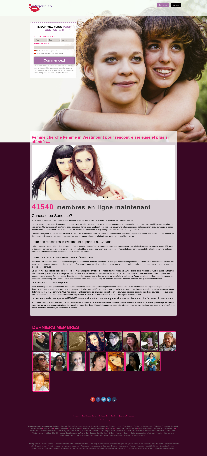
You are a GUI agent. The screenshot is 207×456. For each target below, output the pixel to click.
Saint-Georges (105, 431)
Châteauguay (119, 428)
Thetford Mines (37, 433)
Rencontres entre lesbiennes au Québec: (43, 426)
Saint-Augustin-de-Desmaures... (135, 435)
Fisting (132, 446)
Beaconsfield (65, 435)
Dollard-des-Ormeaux (98, 428)
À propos (76, 416)
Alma (113, 431)
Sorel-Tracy (62, 431)
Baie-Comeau (91, 433)
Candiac (159, 433)
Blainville (64, 428)
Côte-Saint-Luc (86, 431)
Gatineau (86, 426)
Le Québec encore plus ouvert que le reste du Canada (144, 444)
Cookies (113, 416)
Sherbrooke (103, 426)
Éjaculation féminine (167, 446)
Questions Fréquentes (126, 416)
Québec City (72, 426)
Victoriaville (142, 428)
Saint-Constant (71, 433)
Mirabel (159, 428)
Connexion (163, 5)
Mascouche (151, 428)
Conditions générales (89, 416)
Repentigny (166, 426)
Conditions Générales (56, 68)
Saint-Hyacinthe (74, 428)
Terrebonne (138, 426)
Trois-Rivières (127, 426)
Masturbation (123, 446)
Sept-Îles (47, 433)
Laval (80, 426)
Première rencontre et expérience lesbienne (63, 446)
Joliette (132, 433)
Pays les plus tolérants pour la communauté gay (106, 444)
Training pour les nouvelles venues (40, 444)
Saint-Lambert (102, 433)
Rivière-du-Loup (86, 435)
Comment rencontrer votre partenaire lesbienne (71, 444)
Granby (56, 428)
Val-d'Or (95, 431)
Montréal (63, 426)
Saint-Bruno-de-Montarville (154, 431)
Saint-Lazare (97, 435)
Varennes (119, 433)
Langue (176, 5)
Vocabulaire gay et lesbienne (165, 448)
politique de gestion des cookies (55, 70)
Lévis (119, 426)
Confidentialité (103, 416)
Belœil (126, 433)
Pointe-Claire (120, 431)
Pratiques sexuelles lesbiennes (41, 448)
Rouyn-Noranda (169, 428)
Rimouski (110, 428)
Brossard (174, 426)
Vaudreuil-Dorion (73, 431)
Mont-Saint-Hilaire (115, 435)
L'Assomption (141, 433)
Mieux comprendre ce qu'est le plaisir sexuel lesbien (99, 446)
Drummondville (36, 428)
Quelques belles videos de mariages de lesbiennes (107, 448)
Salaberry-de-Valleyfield (48, 431)
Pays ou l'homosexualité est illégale (140, 448)
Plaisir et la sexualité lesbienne (147, 446)
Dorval (105, 435)
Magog (62, 433)
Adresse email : (42, 43)
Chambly (55, 433)
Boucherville (34, 431)
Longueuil (94, 426)
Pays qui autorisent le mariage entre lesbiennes (71, 448)
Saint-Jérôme (48, 428)
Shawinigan (85, 428)
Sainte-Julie (131, 431)
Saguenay (112, 426)
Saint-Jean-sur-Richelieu (152, 426)
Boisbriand (140, 431)
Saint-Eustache (131, 428)
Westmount (151, 433)
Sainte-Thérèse (171, 431)
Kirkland (111, 433)
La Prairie (81, 433)
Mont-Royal (75, 435)
